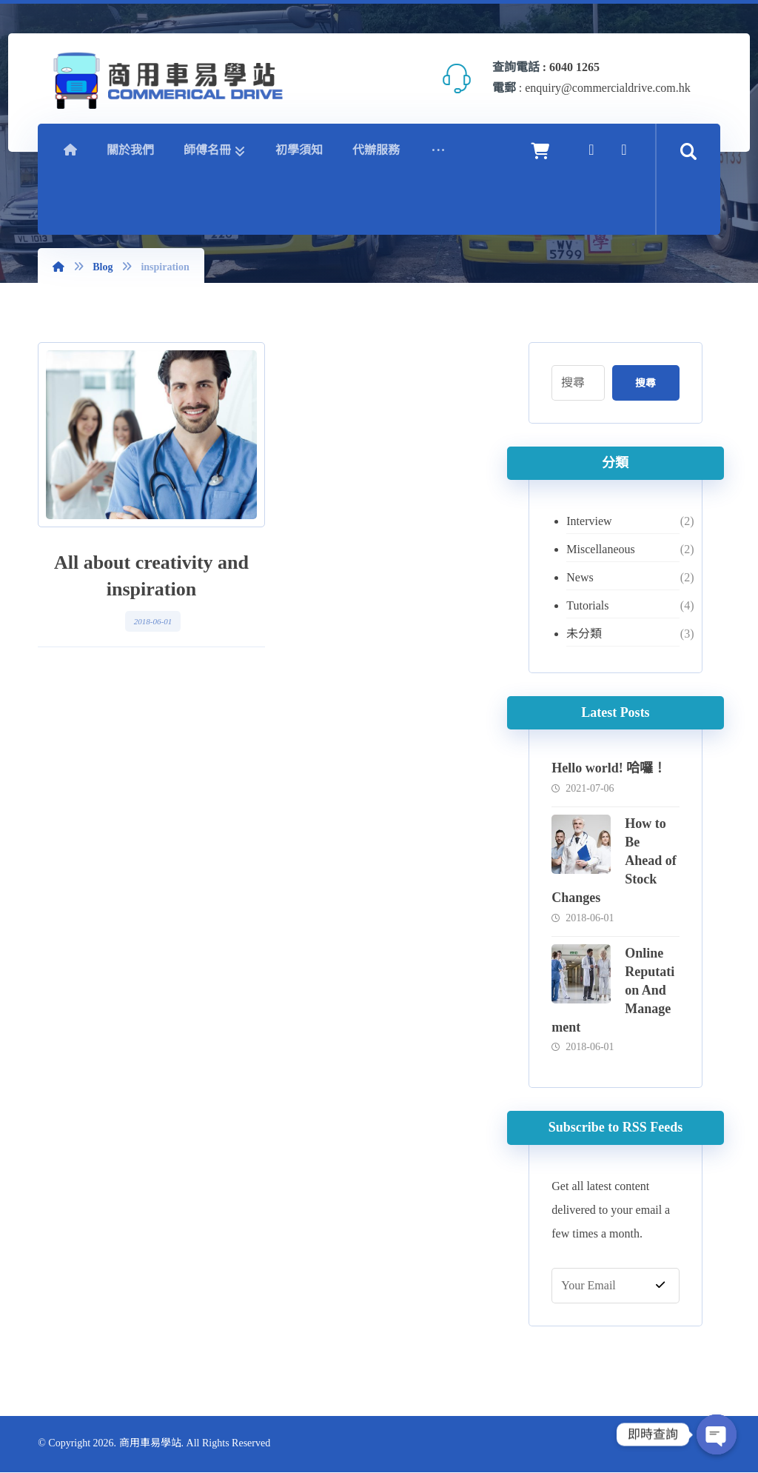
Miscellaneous (601, 549)
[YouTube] (624, 149)
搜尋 (644, 383)
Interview (589, 521)
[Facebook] (591, 149)
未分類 (585, 633)
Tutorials (588, 605)
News (580, 577)
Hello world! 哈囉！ (609, 768)
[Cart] (540, 150)
